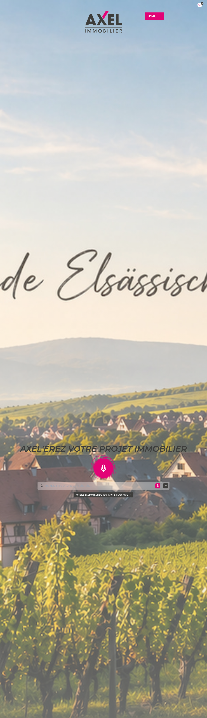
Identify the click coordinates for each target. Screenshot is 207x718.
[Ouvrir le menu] (154, 16)
